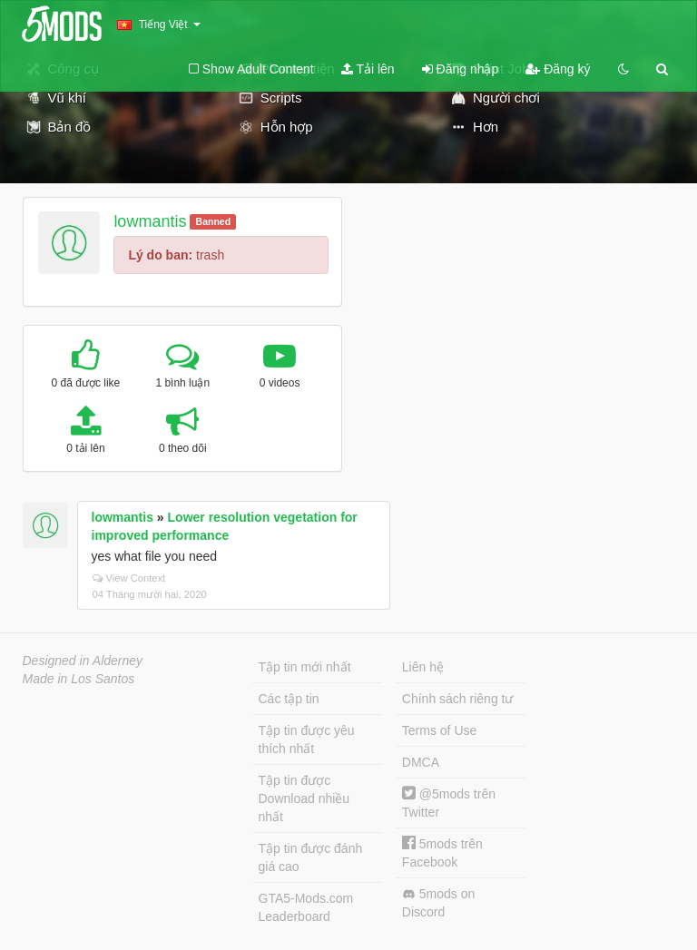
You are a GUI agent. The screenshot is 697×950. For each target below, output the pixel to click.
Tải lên (368, 69)
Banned (213, 221)
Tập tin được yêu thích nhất (307, 739)
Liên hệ (423, 667)
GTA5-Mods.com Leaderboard (306, 907)
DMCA (420, 762)
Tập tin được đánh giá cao (311, 857)
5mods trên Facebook (442, 852)
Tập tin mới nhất (305, 667)
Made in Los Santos (79, 678)
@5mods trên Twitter (449, 802)
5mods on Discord (438, 902)
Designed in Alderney (83, 660)
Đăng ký (557, 69)
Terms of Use (439, 730)
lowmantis (149, 221)
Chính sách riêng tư (458, 698)
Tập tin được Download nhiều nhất (304, 798)
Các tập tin (289, 698)
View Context (129, 578)
